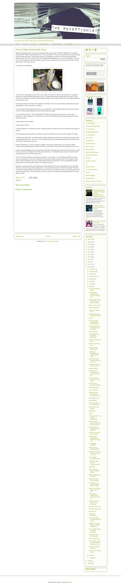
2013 (89, 259)
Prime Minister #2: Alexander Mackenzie (94, 335)
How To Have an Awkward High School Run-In (94, 322)
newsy (88, 172)
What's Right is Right (91, 155)
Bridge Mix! (92, 411)
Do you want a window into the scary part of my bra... (94, 373)
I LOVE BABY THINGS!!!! (92, 444)
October (91, 274)
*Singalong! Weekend (92, 132)
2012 (89, 262)
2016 (89, 252)
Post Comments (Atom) (52, 241)
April (90, 555)
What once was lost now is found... (94, 433)
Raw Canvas (92, 511)
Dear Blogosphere (94, 387)
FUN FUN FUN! (93, 400)
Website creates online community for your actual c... (95, 423)
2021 (89, 239)
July (90, 281)
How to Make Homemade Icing (94, 457)
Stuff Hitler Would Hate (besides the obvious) (94, 360)
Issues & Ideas (69, 44)
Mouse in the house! (94, 305)
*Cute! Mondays (90, 123)
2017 (89, 249)
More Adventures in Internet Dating (94, 403)
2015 (89, 254)
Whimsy (88, 158)
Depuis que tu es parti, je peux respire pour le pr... (95, 394)
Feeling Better (90, 140)
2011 (89, 264)
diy (21, 180)
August (91, 279)
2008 (89, 563)
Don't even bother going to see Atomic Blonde (99, 207)
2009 (89, 561)
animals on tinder (91, 161)
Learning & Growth (56, 44)
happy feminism (90, 166)
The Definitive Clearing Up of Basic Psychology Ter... (94, 295)
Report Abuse (91, 569)
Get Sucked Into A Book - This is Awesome (94, 502)
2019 (89, 244)
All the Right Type (94, 398)
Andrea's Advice (93, 368)
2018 (89, 247)
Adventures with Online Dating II (94, 479)
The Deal (25, 44)
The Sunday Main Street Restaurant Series (95, 519)
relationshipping (90, 175)
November (92, 271)
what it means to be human (94, 181)
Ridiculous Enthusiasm (92, 152)
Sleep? (91, 413)
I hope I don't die (93, 390)
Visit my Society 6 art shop (93, 96)
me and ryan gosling (91, 169)
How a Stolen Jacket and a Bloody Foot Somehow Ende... (95, 542)
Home (17, 44)
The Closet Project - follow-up (94, 547)
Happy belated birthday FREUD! (94, 448)
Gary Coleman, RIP (94, 307)
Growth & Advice (90, 143)
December (92, 269)
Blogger (70, 582)
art (86, 164)
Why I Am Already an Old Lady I (95, 475)
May (90, 286)
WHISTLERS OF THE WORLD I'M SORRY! (95, 314)
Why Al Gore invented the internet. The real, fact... (95, 453)
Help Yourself (90, 146)
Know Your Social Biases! (94, 407)
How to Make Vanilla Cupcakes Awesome (94, 530)
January (91, 558)
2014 (89, 257)
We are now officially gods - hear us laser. (95, 490)
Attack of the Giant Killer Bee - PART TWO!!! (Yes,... (94, 525)
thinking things (90, 178)
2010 (89, 267)
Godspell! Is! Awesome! (92, 514)
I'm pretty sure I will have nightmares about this (94, 327)
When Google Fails (94, 538)
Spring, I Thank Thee (95, 506)
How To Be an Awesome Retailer (95, 384)
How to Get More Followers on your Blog (94, 379)
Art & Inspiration (43, 44)
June (90, 284)
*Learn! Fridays (90, 129)
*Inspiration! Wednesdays (93, 126)
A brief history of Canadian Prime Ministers (94, 428)
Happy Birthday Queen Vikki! (93, 348)
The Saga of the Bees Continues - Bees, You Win (94, 484)
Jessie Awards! (93, 331)
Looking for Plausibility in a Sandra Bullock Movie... (94, 354)
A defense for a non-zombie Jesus (95, 365)
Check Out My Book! (91, 81)
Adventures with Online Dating (93, 535)
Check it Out (89, 138)
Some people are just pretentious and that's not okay (95, 301)
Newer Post (19, 236)
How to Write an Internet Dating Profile (94, 471)
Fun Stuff (33, 44)
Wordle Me (92, 466)
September (92, 276)
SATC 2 (91, 318)
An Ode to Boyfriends (95, 509)
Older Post (76, 236)
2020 (89, 242)
